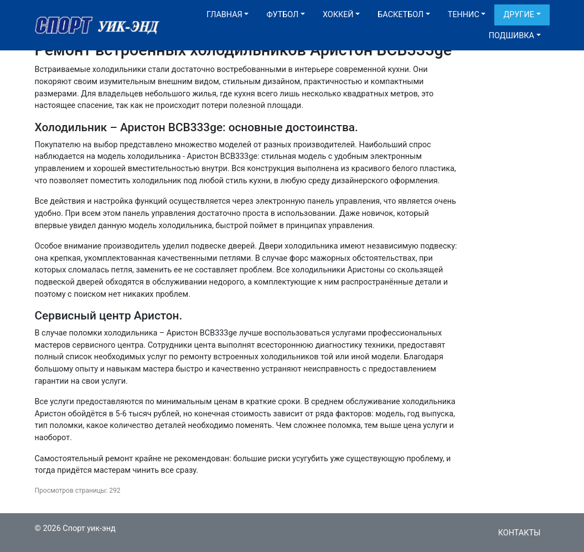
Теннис (463, 14)
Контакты (519, 533)
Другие (518, 14)
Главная (224, 14)
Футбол (282, 14)
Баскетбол (400, 14)
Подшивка (511, 35)
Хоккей (338, 14)
